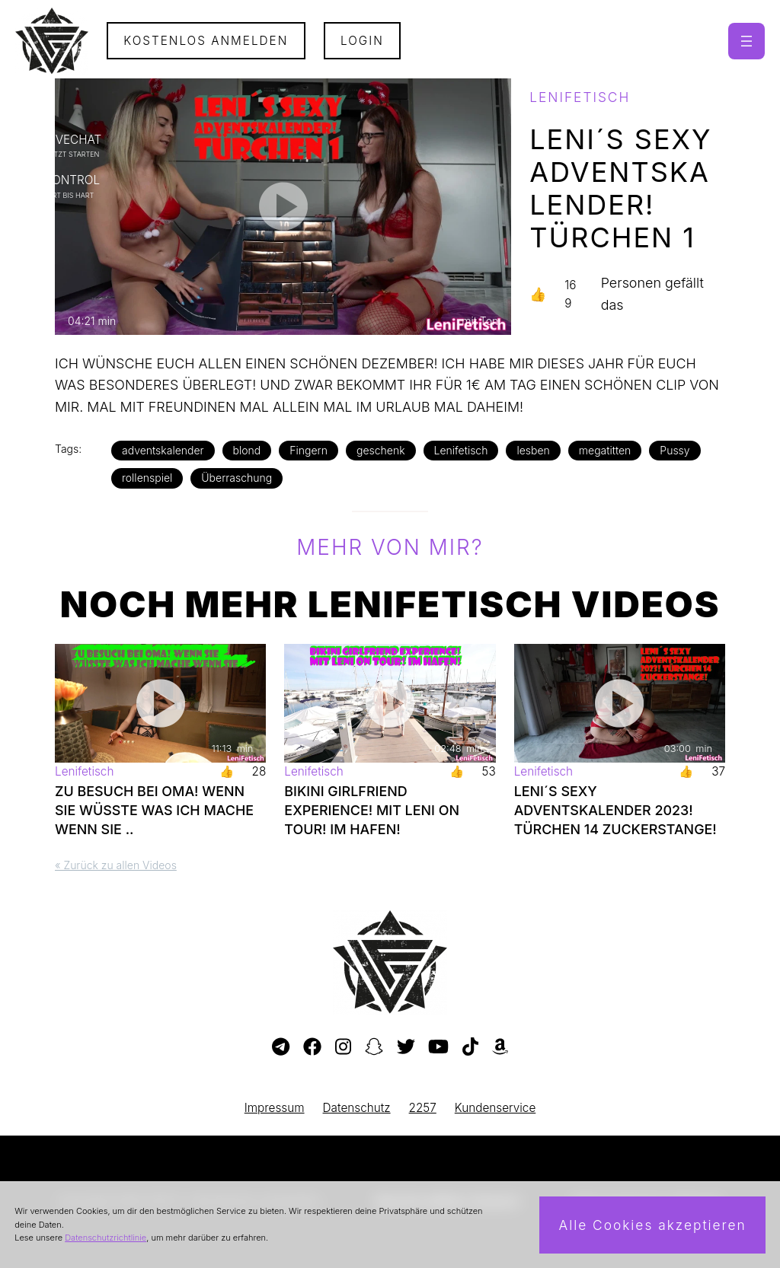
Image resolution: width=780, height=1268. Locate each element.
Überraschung (236, 477)
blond (247, 450)
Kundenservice (495, 1108)
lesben (532, 450)
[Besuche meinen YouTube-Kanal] (438, 1047)
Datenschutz (357, 1108)
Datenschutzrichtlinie (105, 1237)
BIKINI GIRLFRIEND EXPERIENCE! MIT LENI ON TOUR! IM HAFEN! (371, 810)
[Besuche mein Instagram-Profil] (343, 1047)
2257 (422, 1108)
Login (362, 40)
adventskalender (163, 450)
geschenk (380, 450)
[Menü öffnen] (746, 41)
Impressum (275, 1108)
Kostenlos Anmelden (205, 40)
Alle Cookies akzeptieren (652, 1225)
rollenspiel (147, 477)
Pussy (674, 450)
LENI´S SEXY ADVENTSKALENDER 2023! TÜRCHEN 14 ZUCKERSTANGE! (615, 810)
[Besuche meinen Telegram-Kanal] (280, 1047)
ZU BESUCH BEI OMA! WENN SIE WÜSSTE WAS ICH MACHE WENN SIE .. (154, 810)
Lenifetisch (461, 450)
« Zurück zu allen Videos (116, 865)
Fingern (308, 450)
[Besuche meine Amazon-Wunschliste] (500, 1047)
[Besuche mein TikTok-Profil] (470, 1047)
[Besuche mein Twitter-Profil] (406, 1047)
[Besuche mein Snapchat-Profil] (374, 1047)
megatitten (605, 450)
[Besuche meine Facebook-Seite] (312, 1047)
